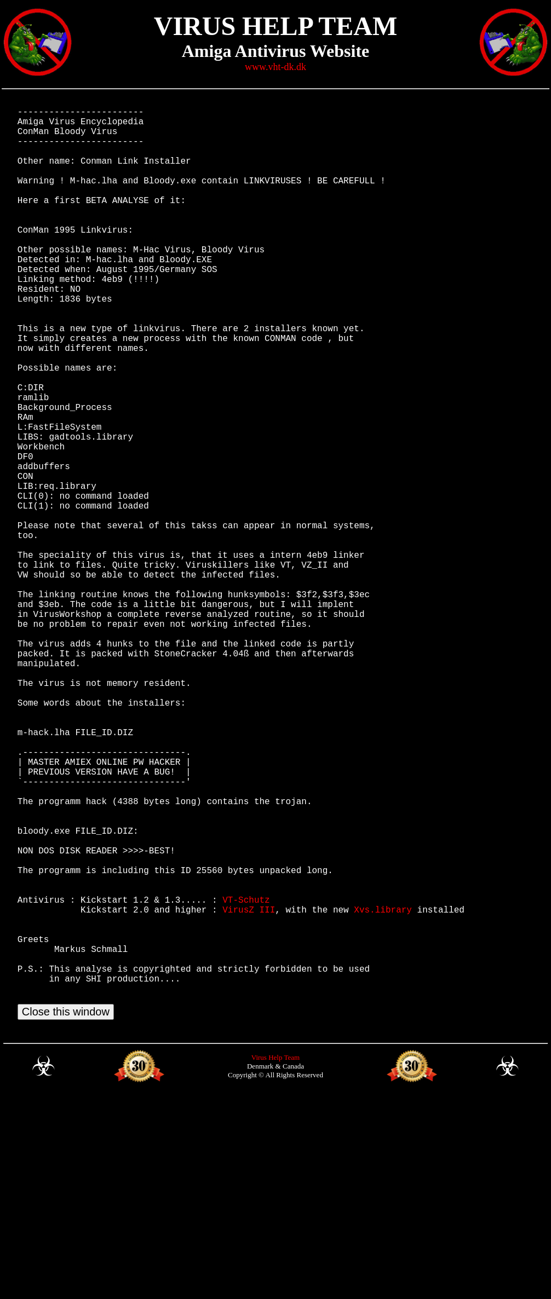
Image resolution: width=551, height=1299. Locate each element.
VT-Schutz (245, 1077)
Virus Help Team (275, 1259)
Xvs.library (383, 1089)
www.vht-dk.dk (275, 66)
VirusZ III (248, 1089)
